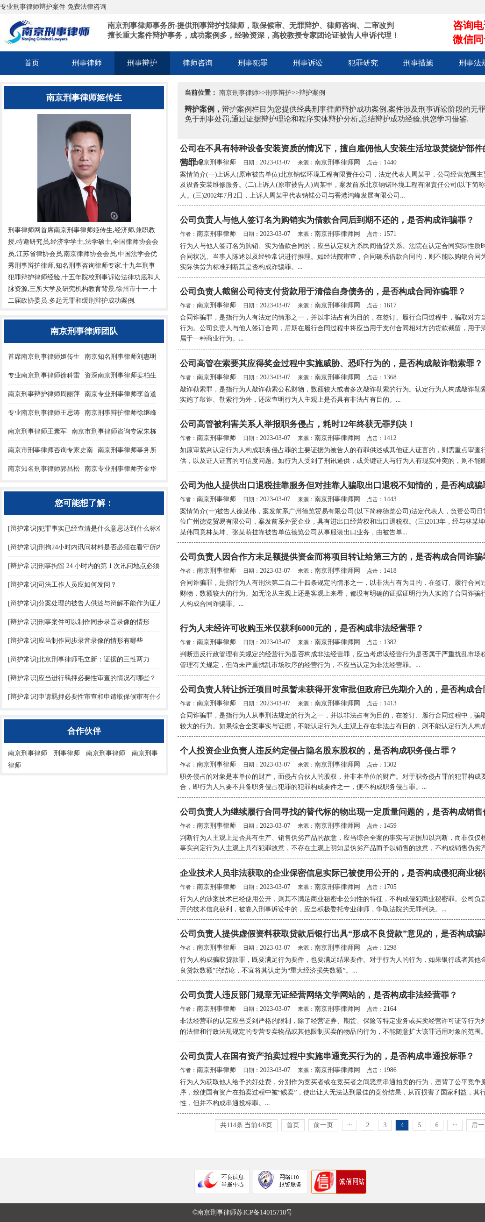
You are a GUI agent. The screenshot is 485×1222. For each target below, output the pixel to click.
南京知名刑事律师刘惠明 (121, 356)
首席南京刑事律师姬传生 (44, 356)
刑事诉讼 (308, 63)
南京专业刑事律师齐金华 (121, 468)
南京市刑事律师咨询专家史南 (50, 450)
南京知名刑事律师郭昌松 (44, 468)
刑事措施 (418, 63)
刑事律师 (87, 63)
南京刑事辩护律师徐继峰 (121, 412)
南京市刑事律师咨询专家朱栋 (114, 431)
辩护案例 (312, 92)
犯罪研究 (363, 63)
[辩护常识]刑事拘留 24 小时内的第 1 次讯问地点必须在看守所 (96, 565)
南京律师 (77, 253)
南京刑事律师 (238, 92)
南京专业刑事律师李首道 (121, 394)
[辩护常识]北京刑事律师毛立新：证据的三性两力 (79, 659)
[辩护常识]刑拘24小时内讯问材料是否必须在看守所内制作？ (95, 547)
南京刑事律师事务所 (127, 450)
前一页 (323, 1125)
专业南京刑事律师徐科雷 (44, 375)
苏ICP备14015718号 (264, 1212)
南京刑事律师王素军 (37, 431)
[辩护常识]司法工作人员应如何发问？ (62, 584)
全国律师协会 (132, 241)
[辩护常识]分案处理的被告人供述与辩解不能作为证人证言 (92, 603)
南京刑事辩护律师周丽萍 (44, 394)
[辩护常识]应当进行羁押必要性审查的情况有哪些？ (82, 678)
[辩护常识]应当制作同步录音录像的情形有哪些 (75, 640)
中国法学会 (134, 253)
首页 (31, 63)
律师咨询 (198, 63)
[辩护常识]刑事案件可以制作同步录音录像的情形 (79, 621)
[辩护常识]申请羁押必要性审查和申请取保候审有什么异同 (92, 696)
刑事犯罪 (253, 63)
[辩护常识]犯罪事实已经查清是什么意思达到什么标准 (85, 528)
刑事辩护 (142, 63)
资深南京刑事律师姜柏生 (121, 375)
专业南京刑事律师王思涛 (44, 412)
